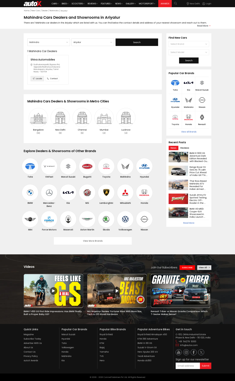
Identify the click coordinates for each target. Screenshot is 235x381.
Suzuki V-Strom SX (147, 347)
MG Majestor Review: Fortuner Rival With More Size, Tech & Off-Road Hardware (114, 313)
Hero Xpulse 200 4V (148, 351)
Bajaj (102, 347)
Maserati (68, 229)
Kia (68, 203)
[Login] (206, 3)
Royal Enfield (106, 334)
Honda (144, 203)
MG (87, 203)
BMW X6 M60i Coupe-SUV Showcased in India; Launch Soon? (197, 214)
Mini (30, 229)
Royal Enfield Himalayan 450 (152, 334)
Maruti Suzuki (68, 176)
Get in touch (184, 329)
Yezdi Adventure (146, 356)
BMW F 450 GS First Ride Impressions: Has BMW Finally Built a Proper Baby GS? (53, 313)
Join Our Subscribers (164, 267)
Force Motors (49, 229)
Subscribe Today (32, 338)
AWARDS (165, 3)
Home (26, 10)
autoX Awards (31, 360)
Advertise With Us (33, 343)
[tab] (173, 148)
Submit (205, 365)
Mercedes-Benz (49, 205)
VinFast (49, 176)
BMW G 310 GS (145, 343)
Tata (30, 176)
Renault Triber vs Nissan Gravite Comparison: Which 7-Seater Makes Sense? (179, 313)
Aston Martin (87, 229)
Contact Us (30, 351)
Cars (54, 3)
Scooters (77, 3)
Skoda (106, 229)
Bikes (64, 3)
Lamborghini (106, 203)
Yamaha (104, 351)
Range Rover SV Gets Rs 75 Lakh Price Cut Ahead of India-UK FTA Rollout (198, 172)
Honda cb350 (144, 360)
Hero (102, 360)
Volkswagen (125, 229)
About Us (28, 347)
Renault (202, 124)
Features (105, 3)
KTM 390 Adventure (148, 338)
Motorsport (146, 3)
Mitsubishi (125, 203)
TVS (102, 356)
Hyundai (144, 176)
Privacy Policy (31, 356)
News (118, 3)
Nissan (144, 229)
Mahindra (54, 10)
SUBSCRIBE (187, 267)
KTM (102, 343)
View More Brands (93, 240)
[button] (204, 3)
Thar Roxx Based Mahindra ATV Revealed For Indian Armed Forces (198, 186)
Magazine (29, 334)
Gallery (130, 3)
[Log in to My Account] (206, 3)
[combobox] (29, 42)
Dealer (45, 10)
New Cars (35, 10)
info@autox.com (189, 345)
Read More (202, 25)
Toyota (106, 176)
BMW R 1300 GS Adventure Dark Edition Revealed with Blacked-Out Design (199, 158)
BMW (30, 203)
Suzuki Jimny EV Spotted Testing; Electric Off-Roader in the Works (198, 200)
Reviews (92, 3)
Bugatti (87, 176)
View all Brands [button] (188, 131)
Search (137, 42)
